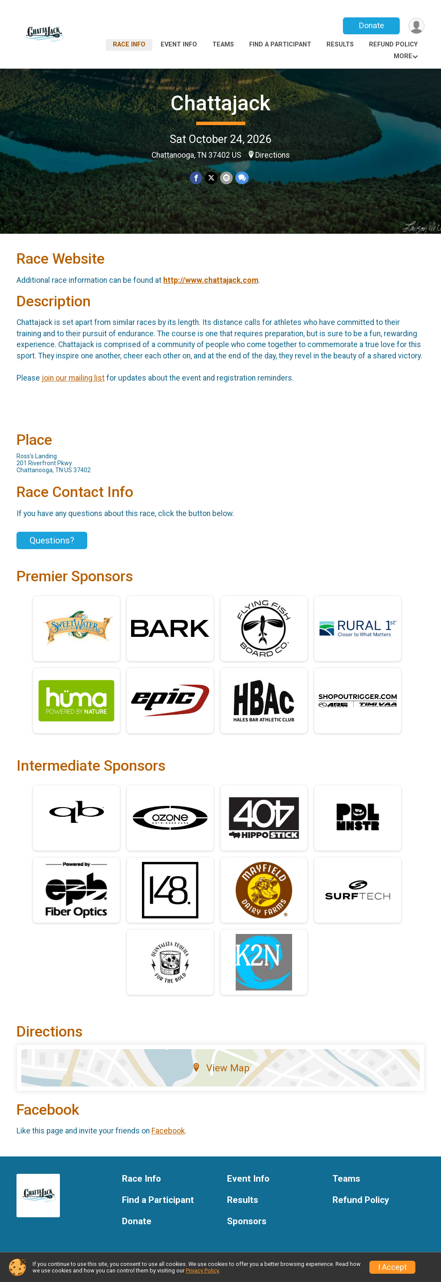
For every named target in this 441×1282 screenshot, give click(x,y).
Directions (272, 155)
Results (340, 44)
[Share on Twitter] (211, 178)
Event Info (179, 44)
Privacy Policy (202, 1270)
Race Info (129, 44)
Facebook (168, 1130)
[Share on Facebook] (196, 178)
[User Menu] (416, 26)
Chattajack (220, 103)
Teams (223, 44)
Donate (371, 25)
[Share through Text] (242, 178)
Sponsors (247, 1221)
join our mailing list (73, 378)
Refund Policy (393, 44)
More (403, 56)
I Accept (392, 1267)
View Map (221, 1067)
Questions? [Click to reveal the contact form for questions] (52, 540)
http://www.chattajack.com (210, 280)
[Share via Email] (226, 178)
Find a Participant (280, 44)
